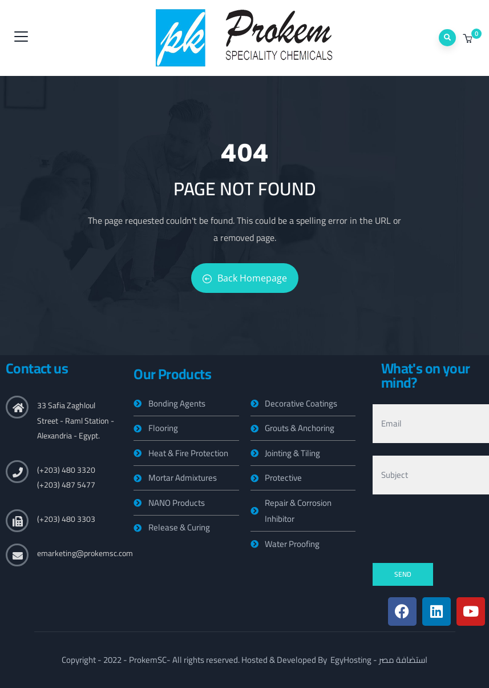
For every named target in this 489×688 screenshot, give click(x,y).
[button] (469, 39)
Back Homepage (245, 278)
